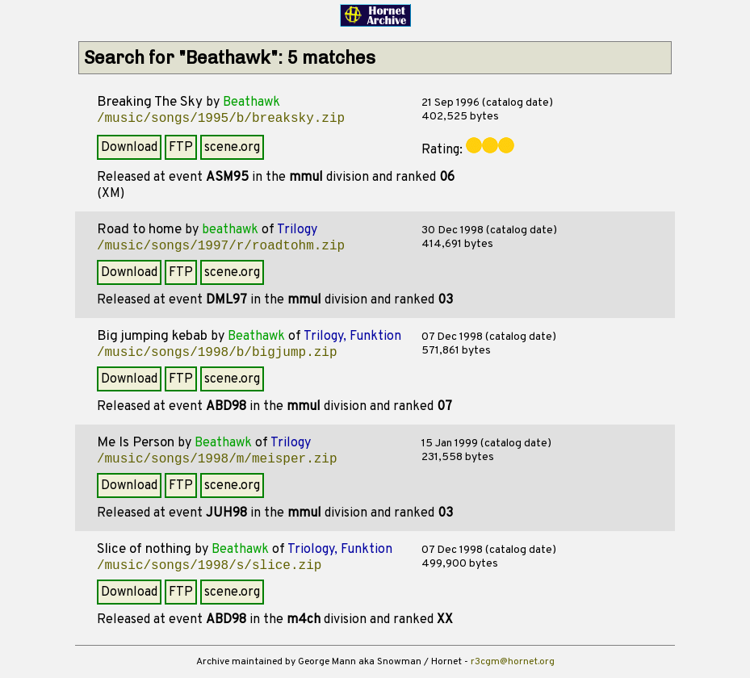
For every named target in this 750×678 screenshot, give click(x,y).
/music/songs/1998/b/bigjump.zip (217, 352)
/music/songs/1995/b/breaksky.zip (221, 118)
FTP (181, 148)
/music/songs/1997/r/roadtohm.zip (221, 246)
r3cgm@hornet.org (513, 661)
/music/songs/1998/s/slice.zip (209, 566)
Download (129, 148)
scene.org (232, 148)
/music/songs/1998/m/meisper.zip (217, 459)
